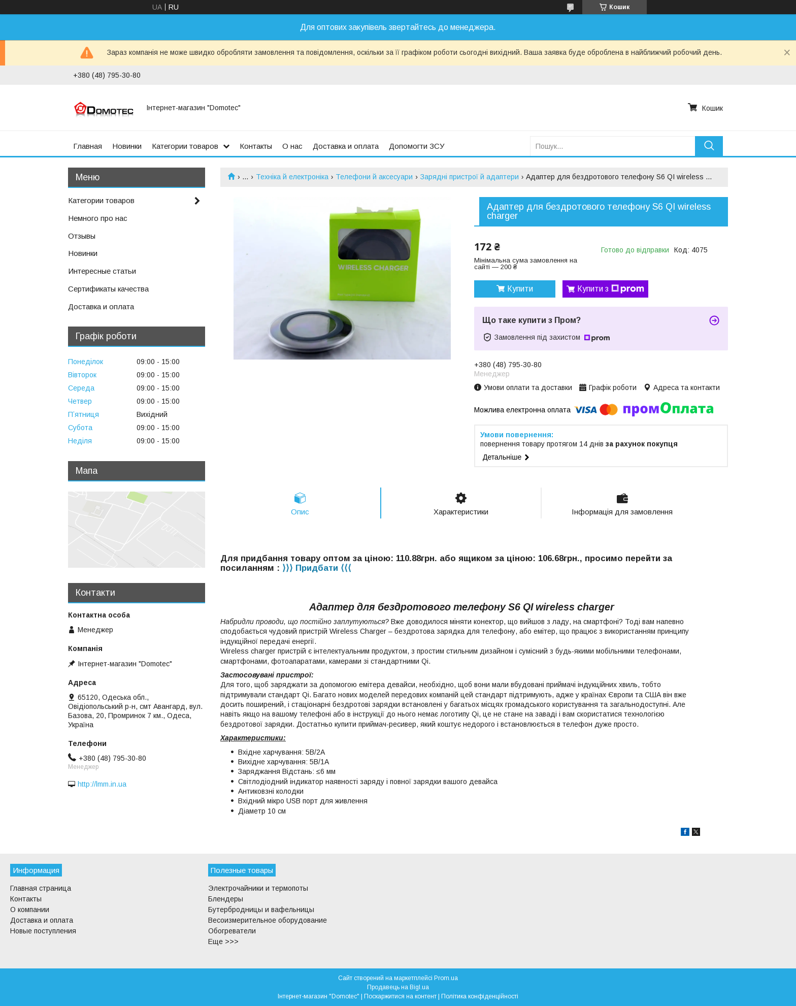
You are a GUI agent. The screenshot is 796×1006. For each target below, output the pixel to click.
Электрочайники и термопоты (258, 888)
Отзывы (81, 236)
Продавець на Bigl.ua (398, 987)
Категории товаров (185, 146)
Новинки (127, 146)
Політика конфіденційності (479, 996)
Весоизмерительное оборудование (267, 920)
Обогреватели (232, 931)
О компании (29, 909)
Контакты (256, 146)
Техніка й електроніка (292, 177)
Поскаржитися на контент (400, 996)
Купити (520, 288)
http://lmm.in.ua (102, 784)
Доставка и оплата (346, 146)
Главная (87, 146)
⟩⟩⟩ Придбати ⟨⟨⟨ (316, 568)
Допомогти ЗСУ (417, 146)
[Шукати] (709, 146)
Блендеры (225, 899)
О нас (292, 146)
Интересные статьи (102, 271)
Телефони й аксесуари (374, 177)
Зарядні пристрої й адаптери (469, 177)
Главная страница (40, 888)
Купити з (610, 289)
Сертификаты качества (108, 288)
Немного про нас (97, 218)
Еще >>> (223, 941)
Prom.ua (446, 978)
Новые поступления (43, 931)
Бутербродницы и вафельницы (261, 909)
